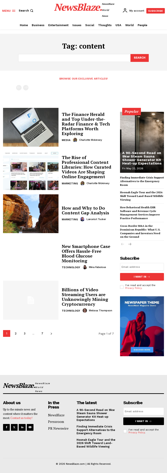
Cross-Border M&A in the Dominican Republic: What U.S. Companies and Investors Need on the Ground (140, 231)
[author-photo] (75, 140)
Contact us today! (21, 418)
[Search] (139, 58)
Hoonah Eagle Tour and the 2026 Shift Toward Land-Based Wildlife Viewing (141, 196)
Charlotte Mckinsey (90, 139)
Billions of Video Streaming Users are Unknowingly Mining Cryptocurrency (85, 297)
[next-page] (51, 333)
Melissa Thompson (100, 310)
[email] (142, 267)
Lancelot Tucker (96, 219)
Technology (71, 267)
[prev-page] (19, 87)
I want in (142, 276)
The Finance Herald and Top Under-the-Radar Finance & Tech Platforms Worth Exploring (86, 123)
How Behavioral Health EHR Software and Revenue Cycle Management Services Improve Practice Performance (140, 213)
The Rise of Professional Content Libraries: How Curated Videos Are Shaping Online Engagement (86, 167)
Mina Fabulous (97, 267)
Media (66, 140)
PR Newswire (58, 428)
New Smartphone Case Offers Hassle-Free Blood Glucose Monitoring (86, 253)
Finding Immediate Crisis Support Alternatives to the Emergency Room (142, 181)
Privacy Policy (133, 288)
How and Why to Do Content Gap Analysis (85, 210)
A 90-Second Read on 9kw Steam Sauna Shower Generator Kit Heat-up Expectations (142, 158)
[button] (26, 10)
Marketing (70, 183)
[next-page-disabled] (25, 87)
